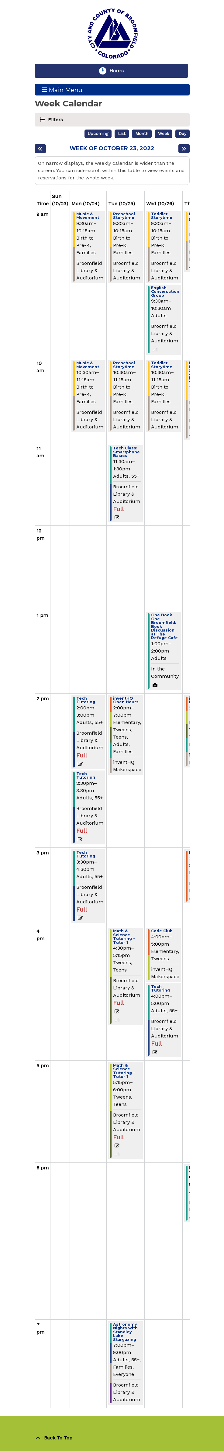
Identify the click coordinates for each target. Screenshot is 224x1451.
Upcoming (98, 133)
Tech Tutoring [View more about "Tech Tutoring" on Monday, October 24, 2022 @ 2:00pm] (85, 700)
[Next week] (184, 148)
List (122, 133)
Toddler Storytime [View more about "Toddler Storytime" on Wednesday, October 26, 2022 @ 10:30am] (161, 365)
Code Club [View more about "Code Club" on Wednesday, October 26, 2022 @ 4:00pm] (162, 931)
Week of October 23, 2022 (112, 148)
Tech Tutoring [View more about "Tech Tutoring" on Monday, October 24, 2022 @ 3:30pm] (85, 854)
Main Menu (62, 90)
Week (163, 133)
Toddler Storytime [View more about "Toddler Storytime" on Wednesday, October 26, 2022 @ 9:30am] (161, 216)
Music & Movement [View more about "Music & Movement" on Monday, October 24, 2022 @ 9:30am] (87, 216)
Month (141, 133)
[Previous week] (40, 148)
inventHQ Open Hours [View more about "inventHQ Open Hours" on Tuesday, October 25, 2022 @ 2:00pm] (126, 700)
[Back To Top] (112, 1438)
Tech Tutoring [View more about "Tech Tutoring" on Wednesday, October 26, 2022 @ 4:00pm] (160, 988)
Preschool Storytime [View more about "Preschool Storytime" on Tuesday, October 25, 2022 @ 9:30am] (124, 216)
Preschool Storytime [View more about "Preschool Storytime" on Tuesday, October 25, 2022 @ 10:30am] (124, 365)
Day (182, 133)
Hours (119, 70)
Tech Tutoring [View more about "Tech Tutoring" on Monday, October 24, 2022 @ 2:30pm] (85, 776)
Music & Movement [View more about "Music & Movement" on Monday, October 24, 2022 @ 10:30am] (87, 365)
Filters (54, 119)
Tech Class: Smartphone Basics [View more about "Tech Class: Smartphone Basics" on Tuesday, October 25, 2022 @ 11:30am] (126, 452)
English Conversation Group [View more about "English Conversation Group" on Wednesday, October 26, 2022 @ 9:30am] (165, 292)
